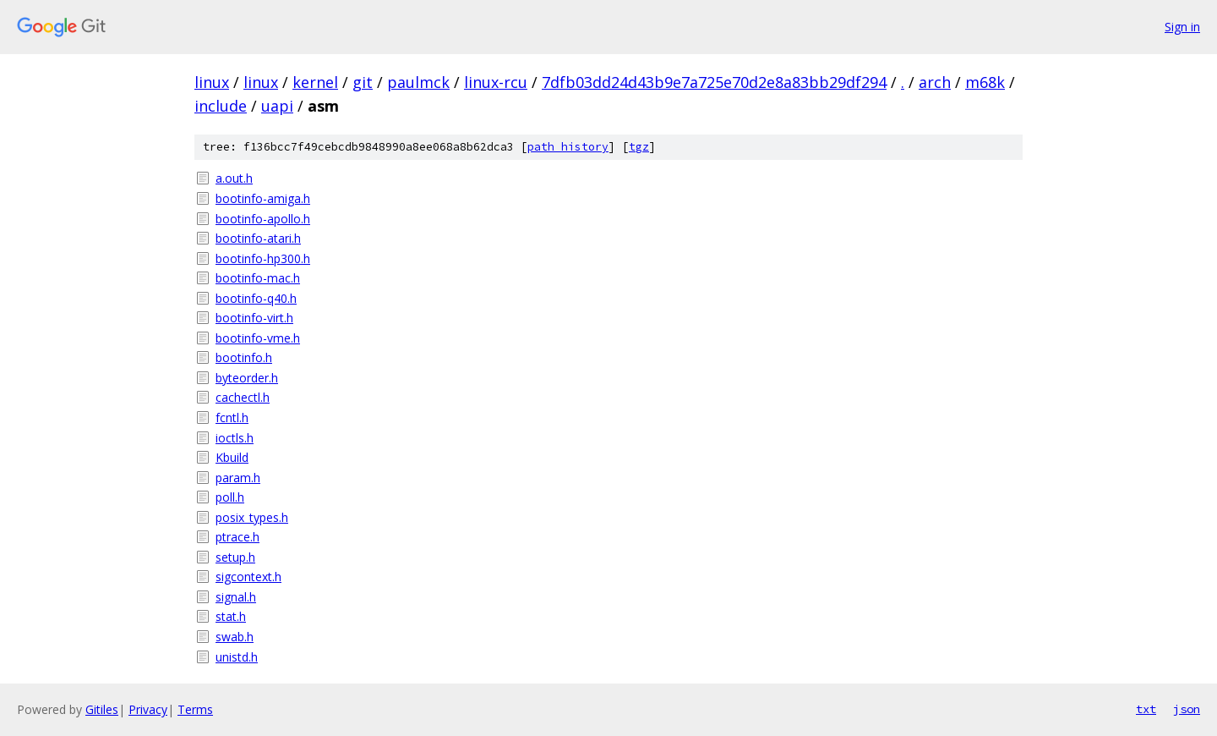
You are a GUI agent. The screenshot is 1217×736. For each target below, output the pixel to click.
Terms (195, 709)
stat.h (231, 616)
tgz (639, 147)
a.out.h (234, 178)
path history (567, 147)
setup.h (235, 557)
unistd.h (237, 657)
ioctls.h (235, 438)
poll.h (230, 497)
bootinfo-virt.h (254, 318)
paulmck (418, 82)
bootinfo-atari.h (258, 238)
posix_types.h (252, 517)
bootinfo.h (244, 357)
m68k (985, 82)
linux (211, 82)
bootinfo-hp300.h (263, 258)
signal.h (236, 597)
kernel (315, 82)
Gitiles (101, 709)
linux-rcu (495, 82)
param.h (238, 478)
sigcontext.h (248, 576)
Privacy (147, 709)
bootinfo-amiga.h (263, 198)
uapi (277, 106)
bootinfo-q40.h (256, 298)
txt (1146, 709)
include (220, 106)
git (362, 82)
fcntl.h (232, 417)
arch (935, 82)
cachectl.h (243, 397)
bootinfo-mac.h (258, 278)
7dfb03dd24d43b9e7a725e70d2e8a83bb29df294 (714, 82)
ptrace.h (237, 537)
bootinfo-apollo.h (263, 219)
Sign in (1182, 27)
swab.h (235, 637)
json (1186, 709)
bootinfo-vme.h (258, 338)
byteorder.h (247, 378)
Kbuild (232, 457)
